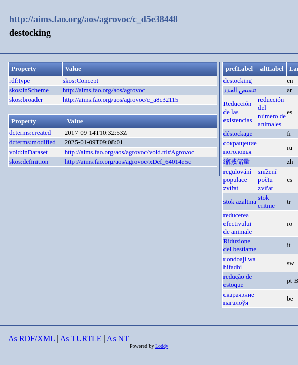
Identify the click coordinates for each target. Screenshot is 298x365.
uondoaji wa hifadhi (240, 263)
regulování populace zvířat (238, 180)
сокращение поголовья (240, 147)
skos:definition (28, 161)
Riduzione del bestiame (240, 245)
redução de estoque (238, 280)
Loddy (161, 346)
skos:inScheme (29, 90)
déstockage (238, 133)
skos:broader (26, 99)
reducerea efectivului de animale (238, 223)
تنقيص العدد (240, 90)
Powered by (142, 346)
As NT (118, 338)
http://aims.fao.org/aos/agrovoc (104, 90)
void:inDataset (28, 152)
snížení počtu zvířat (267, 180)
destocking (238, 80)
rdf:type (19, 80)
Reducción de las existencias (238, 112)
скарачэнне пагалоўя (239, 298)
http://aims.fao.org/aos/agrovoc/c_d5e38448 (93, 19)
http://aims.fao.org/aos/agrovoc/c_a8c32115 (120, 99)
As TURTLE (81, 338)
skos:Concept (80, 80)
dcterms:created (30, 132)
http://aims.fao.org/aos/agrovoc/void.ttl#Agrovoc (129, 152)
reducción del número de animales (272, 112)
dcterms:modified (32, 142)
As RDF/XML (31, 338)
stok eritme (266, 201)
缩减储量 (237, 161)
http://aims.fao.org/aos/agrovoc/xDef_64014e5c (128, 161)
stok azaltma (240, 201)
